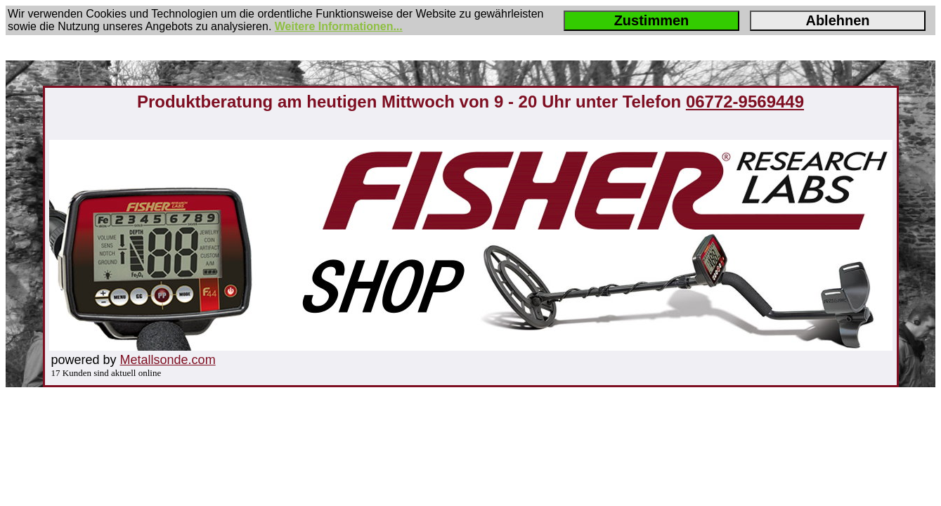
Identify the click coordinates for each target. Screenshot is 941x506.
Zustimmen (651, 20)
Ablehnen (837, 20)
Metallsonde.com (168, 360)
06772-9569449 (745, 101)
